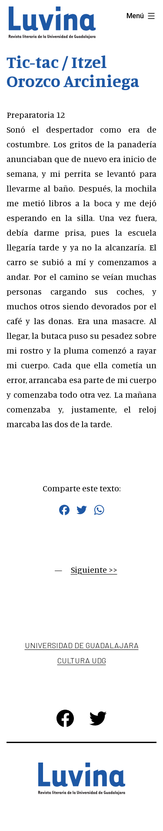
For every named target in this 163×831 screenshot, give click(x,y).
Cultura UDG (81, 660)
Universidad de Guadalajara (82, 645)
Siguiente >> (94, 569)
